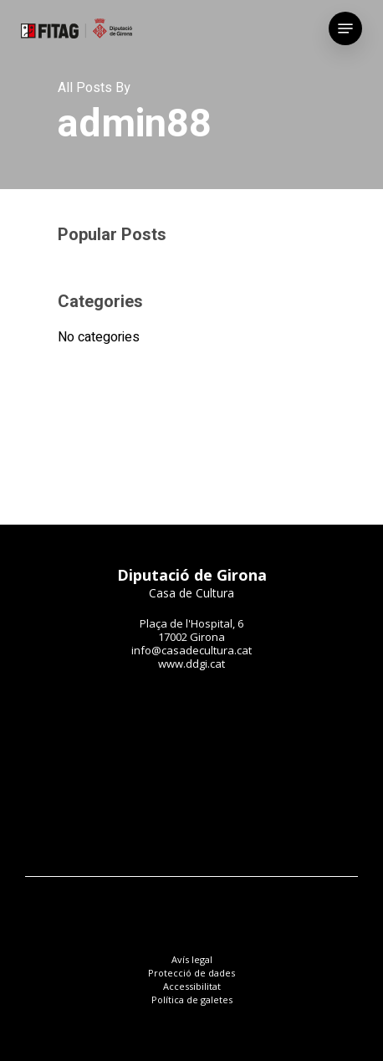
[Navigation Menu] (345, 28)
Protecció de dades (191, 972)
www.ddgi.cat (191, 663)
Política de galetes (191, 999)
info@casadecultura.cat (191, 650)
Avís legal (191, 959)
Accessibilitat (192, 986)
